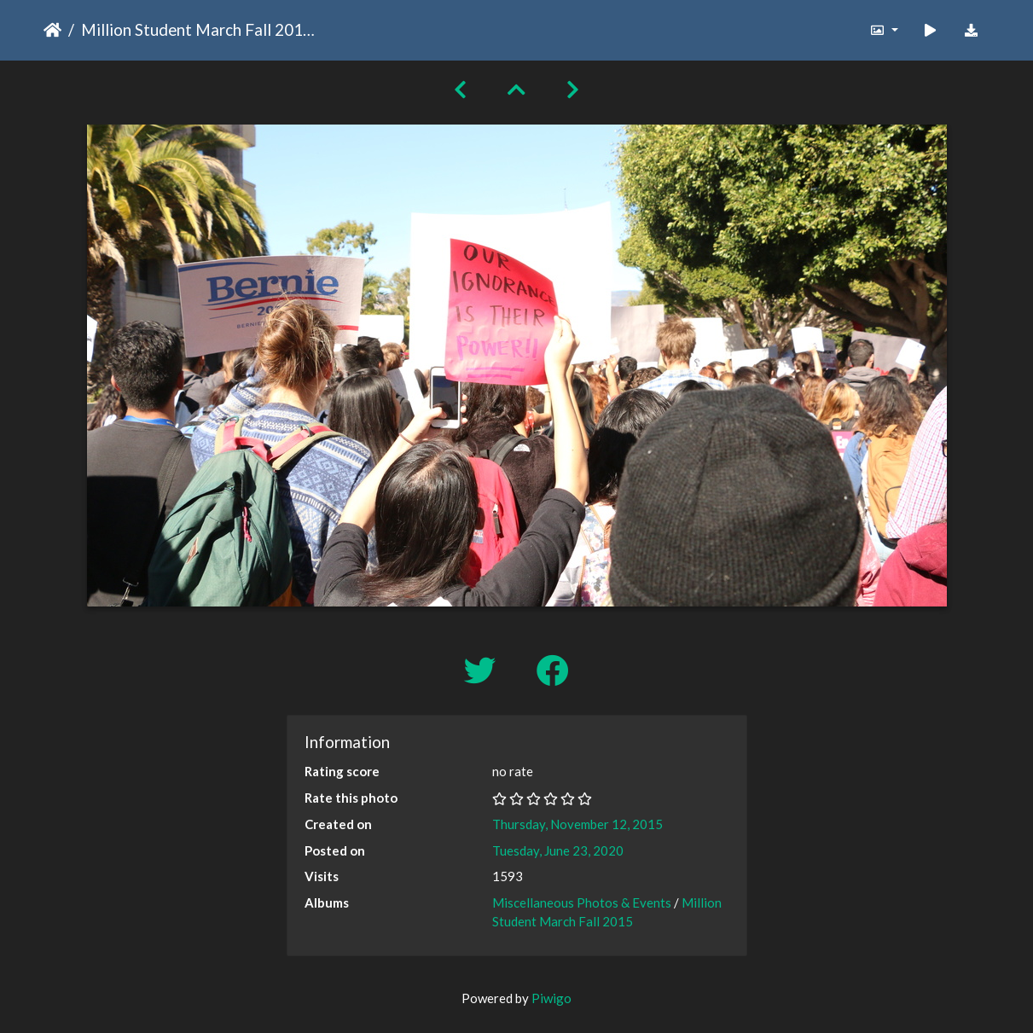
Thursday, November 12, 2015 (577, 824)
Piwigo (551, 998)
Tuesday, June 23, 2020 (558, 850)
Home (52, 30)
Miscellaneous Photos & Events (581, 902)
